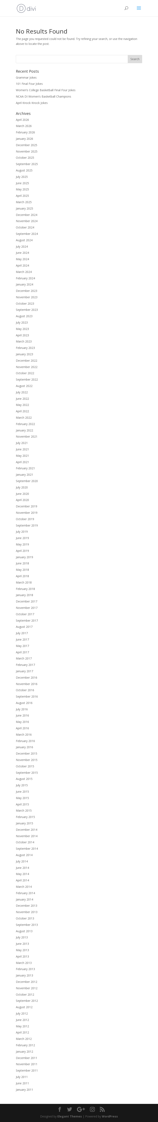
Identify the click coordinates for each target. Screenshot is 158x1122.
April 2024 (22, 265)
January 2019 (24, 557)
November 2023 (26, 297)
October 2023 (25, 303)
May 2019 (22, 544)
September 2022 (27, 379)
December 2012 (26, 982)
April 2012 (22, 1032)
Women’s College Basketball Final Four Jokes (46, 90)
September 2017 (27, 620)
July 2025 (22, 177)
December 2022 (26, 360)
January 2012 (24, 1051)
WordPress (110, 1116)
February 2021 (25, 468)
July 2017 (22, 633)
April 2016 (22, 728)
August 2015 (24, 779)
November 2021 (26, 436)
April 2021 (22, 462)
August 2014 (24, 855)
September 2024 (27, 234)
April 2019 (22, 551)
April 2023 (22, 335)
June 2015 (22, 791)
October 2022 (25, 373)
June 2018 (22, 563)
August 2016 (24, 703)
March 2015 (24, 810)
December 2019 (26, 506)
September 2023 (27, 310)
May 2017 (22, 646)
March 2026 (24, 126)
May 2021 (22, 456)
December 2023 (26, 291)
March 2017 (24, 658)
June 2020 (22, 494)
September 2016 (27, 696)
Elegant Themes (69, 1116)
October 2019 (25, 519)
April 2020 (22, 500)
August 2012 (24, 1007)
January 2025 (24, 208)
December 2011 (26, 1058)
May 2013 (22, 950)
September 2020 (27, 481)
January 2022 (24, 430)
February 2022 (25, 424)
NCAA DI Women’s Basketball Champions (43, 96)
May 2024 (22, 259)
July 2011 (22, 1077)
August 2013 (24, 931)
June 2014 (22, 868)
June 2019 (22, 538)
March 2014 (24, 887)
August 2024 (24, 240)
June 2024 (22, 253)
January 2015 (24, 823)
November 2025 (26, 151)
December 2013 (26, 906)
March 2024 (24, 272)
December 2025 (26, 145)
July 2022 (22, 392)
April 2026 (22, 120)
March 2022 (24, 417)
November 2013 (26, 912)
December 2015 (26, 753)
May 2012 (22, 1026)
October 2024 (25, 227)
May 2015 (22, 798)
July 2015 (22, 785)
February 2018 (25, 589)
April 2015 (22, 804)
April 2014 (22, 880)
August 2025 (24, 170)
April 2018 (22, 576)
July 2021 (22, 443)
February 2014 (25, 893)
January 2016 (24, 747)
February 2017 (25, 665)
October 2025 (25, 158)
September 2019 (27, 525)
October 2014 (25, 842)
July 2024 (22, 246)
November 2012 (26, 988)
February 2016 (25, 741)
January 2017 (24, 671)
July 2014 (22, 861)
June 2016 (22, 715)
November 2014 (26, 836)
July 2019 (22, 532)
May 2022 (22, 405)
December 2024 (26, 215)
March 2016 (24, 734)
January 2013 (24, 975)
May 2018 (22, 570)
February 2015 (25, 817)
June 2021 (22, 449)
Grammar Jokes (26, 77)
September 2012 (27, 1001)
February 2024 (25, 278)
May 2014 (22, 874)
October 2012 (25, 994)
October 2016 (25, 690)
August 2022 (24, 386)
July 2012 (22, 1013)
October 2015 (25, 766)
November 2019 (26, 513)
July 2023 (22, 322)
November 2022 (26, 367)
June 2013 (22, 944)
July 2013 (22, 937)
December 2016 (26, 677)
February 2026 (25, 132)
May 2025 (22, 189)
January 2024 (24, 284)
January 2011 (24, 1090)
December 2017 (26, 601)
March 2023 (24, 341)
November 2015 (26, 760)
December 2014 (26, 830)
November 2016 (26, 684)
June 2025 (22, 183)
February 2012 (25, 1045)
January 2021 (24, 475)
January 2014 (24, 899)
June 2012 (22, 1020)
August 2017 (24, 627)
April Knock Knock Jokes (32, 103)
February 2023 (25, 348)
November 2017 (26, 608)
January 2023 (24, 354)
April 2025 (22, 196)
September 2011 (27, 1070)
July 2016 (22, 709)
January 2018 (24, 595)
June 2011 (22, 1083)
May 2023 (22, 329)
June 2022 (22, 399)
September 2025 (27, 164)
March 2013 (24, 963)
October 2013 (25, 918)
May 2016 (22, 722)
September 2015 (27, 773)
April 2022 (22, 411)
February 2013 (25, 969)
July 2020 (22, 487)
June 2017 (22, 639)
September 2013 (27, 925)
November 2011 (26, 1064)
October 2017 (25, 614)
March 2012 (24, 1039)
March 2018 (24, 582)
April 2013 (22, 956)
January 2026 (24, 139)
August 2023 (24, 316)
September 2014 (27, 849)
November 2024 (26, 221)
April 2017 (22, 652)
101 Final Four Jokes (29, 84)
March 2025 (24, 202)
